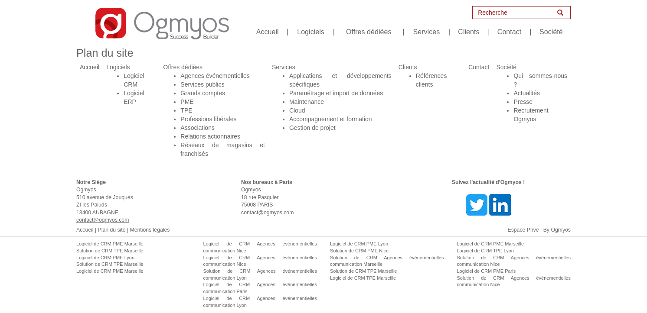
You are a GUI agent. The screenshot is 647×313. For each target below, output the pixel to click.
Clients (468, 31)
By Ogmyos (557, 230)
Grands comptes (202, 93)
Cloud (297, 110)
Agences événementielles (215, 75)
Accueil (267, 31)
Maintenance (306, 101)
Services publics (202, 84)
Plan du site (112, 230)
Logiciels (310, 31)
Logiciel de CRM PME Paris (486, 271)
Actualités (526, 93)
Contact (509, 31)
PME (186, 101)
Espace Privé (523, 230)
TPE (186, 110)
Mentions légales (150, 230)
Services (426, 31)
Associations (197, 127)
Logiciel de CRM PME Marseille (110, 243)
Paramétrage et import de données (336, 93)
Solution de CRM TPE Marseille (109, 250)
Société (551, 31)
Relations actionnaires (210, 136)
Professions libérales (208, 119)
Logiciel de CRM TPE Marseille (363, 278)
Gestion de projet (312, 127)
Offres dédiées (368, 31)
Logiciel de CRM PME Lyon (105, 257)
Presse (523, 101)
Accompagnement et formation (330, 119)
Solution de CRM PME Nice (359, 250)
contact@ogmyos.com (102, 220)
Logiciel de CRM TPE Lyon (485, 250)
